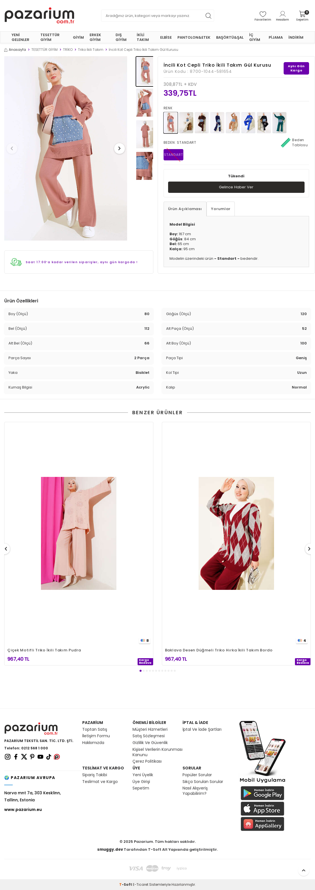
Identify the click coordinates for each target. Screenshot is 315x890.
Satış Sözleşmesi (148, 736)
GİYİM (78, 37)
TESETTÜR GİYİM (50, 37)
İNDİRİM (295, 37)
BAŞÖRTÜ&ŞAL (230, 37)
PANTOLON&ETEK (193, 37)
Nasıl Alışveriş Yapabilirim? (195, 791)
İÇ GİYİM (254, 37)
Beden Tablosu (294, 143)
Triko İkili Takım (90, 49)
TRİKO (68, 49)
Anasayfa (15, 49)
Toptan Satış (94, 729)
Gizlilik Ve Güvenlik (150, 742)
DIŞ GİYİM (121, 37)
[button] (13, 148)
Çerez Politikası (147, 761)
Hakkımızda (93, 742)
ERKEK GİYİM (95, 37)
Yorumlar (220, 209)
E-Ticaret (140, 884)
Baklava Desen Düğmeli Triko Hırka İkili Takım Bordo (219, 650)
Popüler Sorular (197, 775)
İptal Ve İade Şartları (202, 729)
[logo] (39, 15)
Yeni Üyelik (142, 775)
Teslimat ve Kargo (100, 781)
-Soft (126, 884)
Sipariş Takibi (94, 775)
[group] (65, 148)
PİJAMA (276, 37)
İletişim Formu (96, 736)
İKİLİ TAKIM (143, 37)
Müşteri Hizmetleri (150, 729)
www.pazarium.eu (23, 809)
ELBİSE (166, 37)
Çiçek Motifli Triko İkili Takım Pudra (44, 650)
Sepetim (140, 788)
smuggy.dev (110, 849)
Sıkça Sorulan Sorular (203, 781)
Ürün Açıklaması (185, 209)
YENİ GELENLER (20, 37)
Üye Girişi (141, 781)
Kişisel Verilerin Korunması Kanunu (157, 752)
